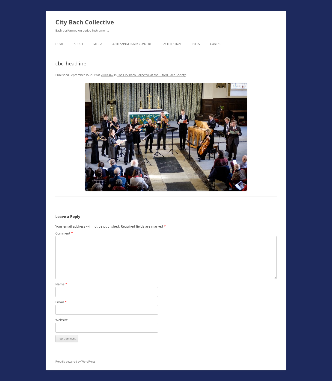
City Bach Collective (84, 22)
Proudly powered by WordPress (75, 361)
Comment (64, 233)
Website (61, 320)
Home (59, 44)
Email (61, 302)
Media (97, 44)
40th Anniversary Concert (131, 44)
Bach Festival (172, 44)
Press (196, 44)
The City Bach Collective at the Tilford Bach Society (151, 75)
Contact (216, 44)
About (78, 44)
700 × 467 (107, 75)
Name (61, 284)
